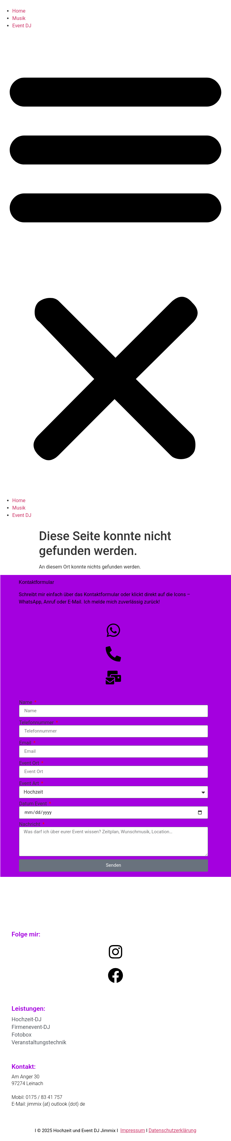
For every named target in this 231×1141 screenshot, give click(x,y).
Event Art (29, 783)
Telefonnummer (37, 722)
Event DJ (21, 26)
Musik (18, 18)
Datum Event (33, 803)
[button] (115, 263)
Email (25, 742)
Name (26, 702)
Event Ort (29, 763)
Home (18, 11)
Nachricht (30, 824)
